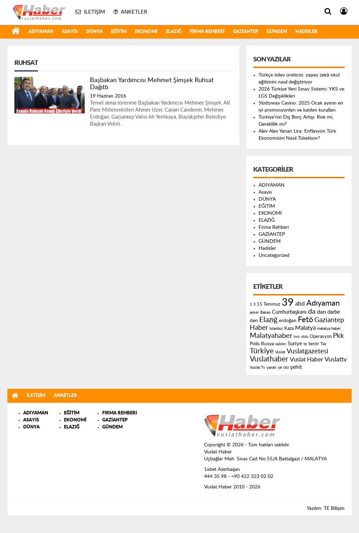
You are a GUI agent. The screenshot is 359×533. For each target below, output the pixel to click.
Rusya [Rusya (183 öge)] (267, 343)
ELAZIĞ (173, 31)
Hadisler (306, 31)
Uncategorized (274, 255)
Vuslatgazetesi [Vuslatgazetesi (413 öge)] (307, 351)
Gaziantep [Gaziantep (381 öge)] (329, 320)
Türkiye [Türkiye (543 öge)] (262, 351)
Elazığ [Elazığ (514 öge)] (268, 320)
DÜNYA (94, 31)
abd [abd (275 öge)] (300, 304)
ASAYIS (31, 420)
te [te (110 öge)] (305, 344)
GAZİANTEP (245, 31)
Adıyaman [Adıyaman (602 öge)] (323, 303)
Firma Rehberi (207, 31)
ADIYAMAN (40, 31)
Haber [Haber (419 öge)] (259, 327)
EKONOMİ (146, 31)
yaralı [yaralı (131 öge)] (271, 367)
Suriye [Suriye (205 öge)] (295, 343)
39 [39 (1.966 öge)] (288, 302)
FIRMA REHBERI (119, 413)
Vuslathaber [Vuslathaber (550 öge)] (269, 359)
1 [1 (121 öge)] (251, 304)
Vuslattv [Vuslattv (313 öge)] (336, 359)
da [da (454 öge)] (311, 311)
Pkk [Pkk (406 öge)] (338, 336)
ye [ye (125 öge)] (280, 367)
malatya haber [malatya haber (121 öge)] (329, 329)
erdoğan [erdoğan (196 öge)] (287, 320)
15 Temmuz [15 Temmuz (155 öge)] (268, 304)
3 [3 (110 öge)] (254, 304)
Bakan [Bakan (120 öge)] (265, 312)
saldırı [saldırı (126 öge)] (280, 344)
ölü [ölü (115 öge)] (286, 367)
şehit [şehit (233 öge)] (296, 367)
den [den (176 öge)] (254, 320)
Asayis (70, 31)
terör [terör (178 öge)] (313, 343)
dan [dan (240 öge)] (321, 312)
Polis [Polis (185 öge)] (255, 343)
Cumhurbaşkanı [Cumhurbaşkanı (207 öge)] (289, 312)
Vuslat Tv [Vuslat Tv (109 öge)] (257, 367)
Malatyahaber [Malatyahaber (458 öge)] (271, 335)
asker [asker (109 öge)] (254, 312)
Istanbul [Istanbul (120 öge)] (276, 329)
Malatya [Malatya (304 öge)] (305, 328)
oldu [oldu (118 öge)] (304, 337)
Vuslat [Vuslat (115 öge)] (280, 352)
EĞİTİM (118, 31)
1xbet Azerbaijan (222, 469)
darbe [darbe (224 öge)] (333, 312)
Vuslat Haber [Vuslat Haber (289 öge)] (306, 359)
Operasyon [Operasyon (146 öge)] (321, 336)
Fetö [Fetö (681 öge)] (305, 320)
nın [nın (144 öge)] (297, 336)
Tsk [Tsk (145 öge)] (323, 344)
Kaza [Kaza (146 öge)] (289, 328)
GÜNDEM (277, 31)
